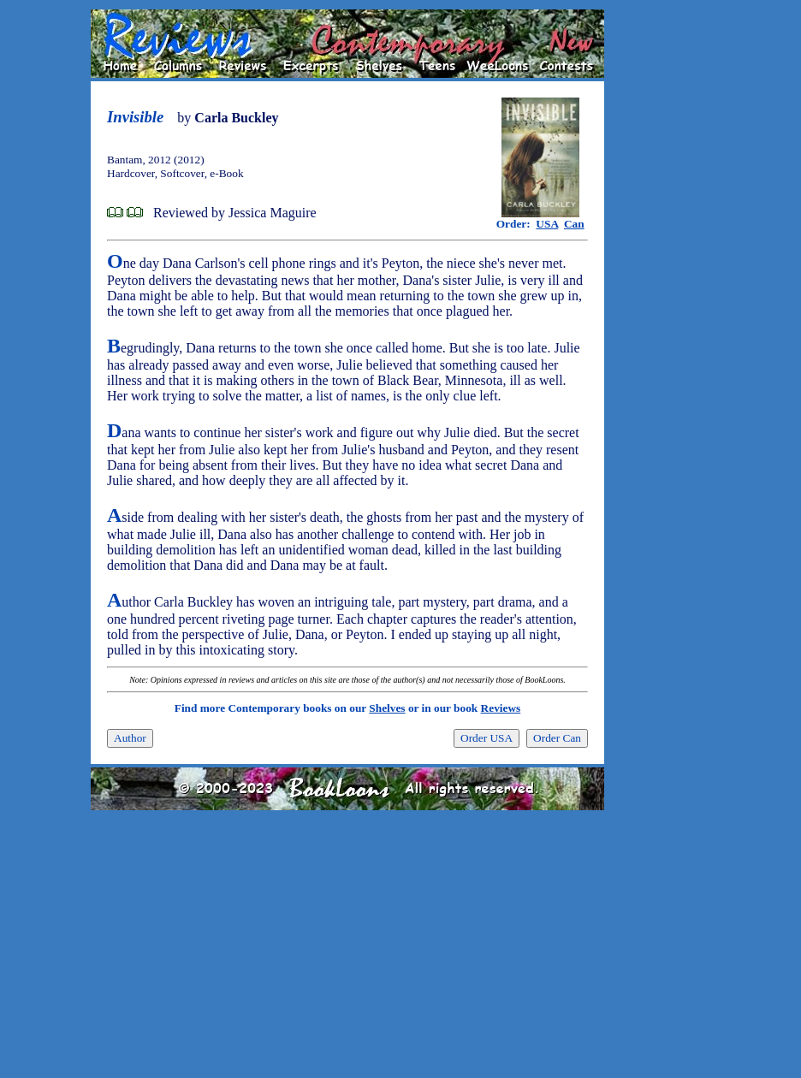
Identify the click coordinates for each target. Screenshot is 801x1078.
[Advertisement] (659, 266)
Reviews (501, 708)
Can (574, 223)
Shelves (387, 708)
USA (547, 223)
